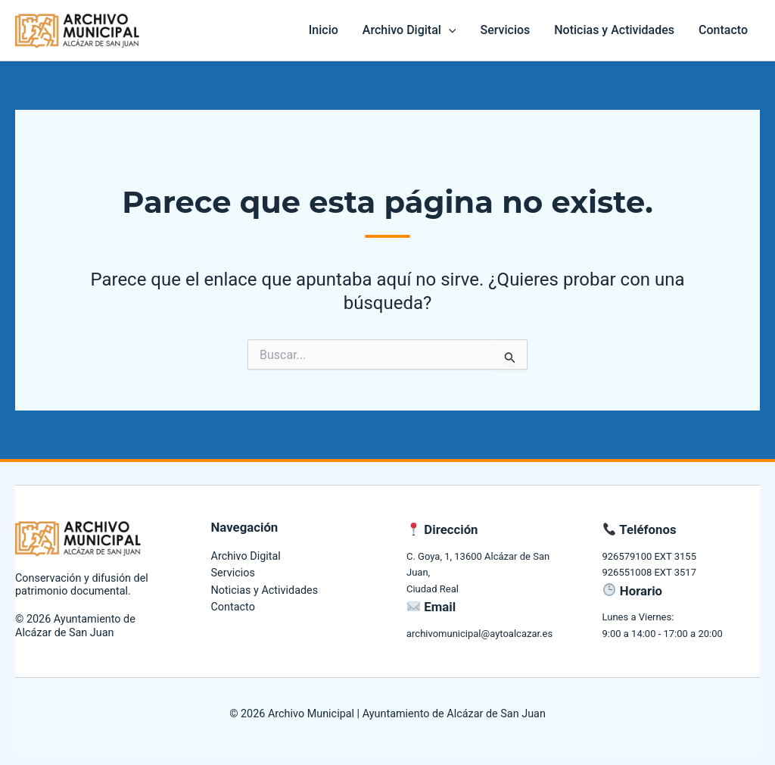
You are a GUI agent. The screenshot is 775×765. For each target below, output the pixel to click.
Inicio (323, 30)
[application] (448, 30)
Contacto (723, 30)
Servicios (505, 30)
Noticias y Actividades (614, 30)
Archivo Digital (409, 30)
